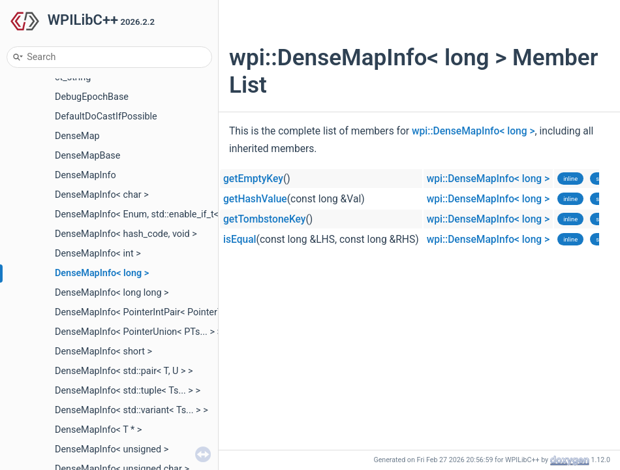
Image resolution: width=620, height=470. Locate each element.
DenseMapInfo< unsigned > (111, 449)
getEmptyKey (253, 179)
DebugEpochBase (92, 96)
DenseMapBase (87, 155)
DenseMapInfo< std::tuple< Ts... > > (127, 390)
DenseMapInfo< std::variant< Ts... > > (131, 410)
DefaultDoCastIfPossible (106, 116)
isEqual (239, 239)
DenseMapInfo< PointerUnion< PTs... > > (138, 331)
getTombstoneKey (264, 219)
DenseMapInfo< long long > (112, 292)
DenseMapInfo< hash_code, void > (126, 234)
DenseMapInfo (85, 175)
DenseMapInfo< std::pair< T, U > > (124, 371)
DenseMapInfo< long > (102, 273)
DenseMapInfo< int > (98, 253)
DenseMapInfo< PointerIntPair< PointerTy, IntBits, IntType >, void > (191, 312)
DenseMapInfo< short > (103, 351)
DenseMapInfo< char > (102, 194)
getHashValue (255, 199)
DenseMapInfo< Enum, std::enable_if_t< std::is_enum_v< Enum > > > (195, 214)
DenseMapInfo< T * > (98, 429)
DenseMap (77, 136)
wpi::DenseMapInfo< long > (473, 131)
